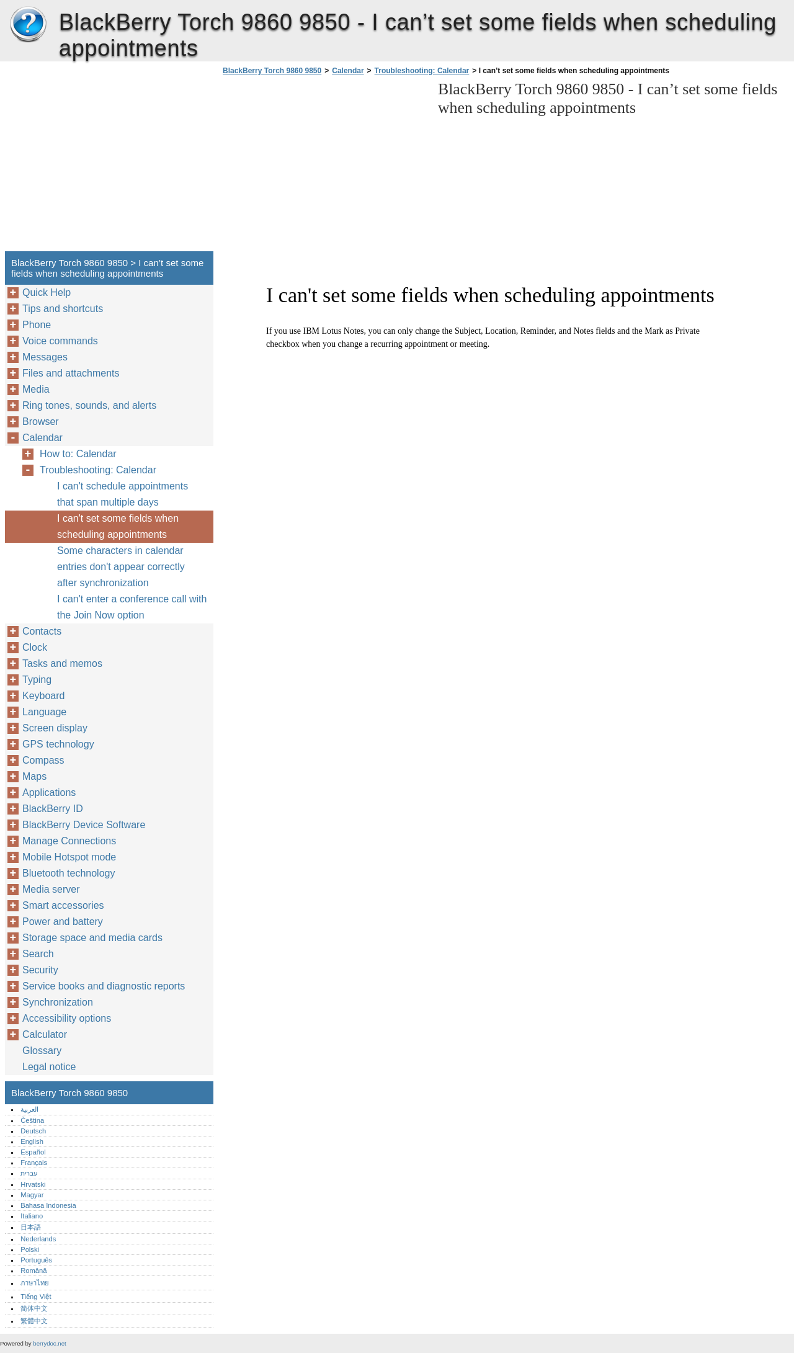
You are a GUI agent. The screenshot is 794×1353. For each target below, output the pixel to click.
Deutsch (33, 1131)
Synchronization (57, 1002)
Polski (29, 1249)
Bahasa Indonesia (48, 1205)
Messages (45, 357)
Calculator (44, 1034)
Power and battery (62, 921)
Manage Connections (69, 841)
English (31, 1141)
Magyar (31, 1195)
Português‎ (36, 1260)
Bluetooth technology (68, 873)
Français (33, 1162)
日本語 (30, 1227)
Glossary (41, 1050)
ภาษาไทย (34, 1283)
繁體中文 (34, 1320)
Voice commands (60, 341)
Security (40, 970)
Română (33, 1270)
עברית (29, 1173)
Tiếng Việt (35, 1296)
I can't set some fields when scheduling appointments (118, 526)
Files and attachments (71, 373)
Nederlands (38, 1239)
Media (36, 389)
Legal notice (49, 1066)
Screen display (54, 728)
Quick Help (46, 292)
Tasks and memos (62, 663)
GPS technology (58, 744)
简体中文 (34, 1308)
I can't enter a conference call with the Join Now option (132, 607)
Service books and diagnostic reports (103, 986)
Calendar (348, 70)
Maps (34, 776)
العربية (29, 1109)
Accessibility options (66, 1018)
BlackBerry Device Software (83, 824)
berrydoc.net (49, 1343)
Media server (50, 889)
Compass (43, 760)
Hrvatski (32, 1184)
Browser (40, 421)
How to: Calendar (78, 454)
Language (44, 712)
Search (38, 954)
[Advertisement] (324, 167)
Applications (49, 792)
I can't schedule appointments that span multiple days (122, 494)
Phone (36, 324)
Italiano (31, 1216)
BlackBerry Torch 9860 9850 (28, 24)
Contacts (41, 631)
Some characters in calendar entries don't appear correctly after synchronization (121, 566)
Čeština (32, 1120)
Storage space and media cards (92, 937)
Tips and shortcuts (62, 308)
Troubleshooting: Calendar (422, 70)
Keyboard (43, 695)
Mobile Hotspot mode (69, 857)
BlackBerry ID (52, 808)
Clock (34, 647)
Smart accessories (63, 905)
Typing (36, 679)
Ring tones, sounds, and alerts (89, 405)
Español (32, 1152)
